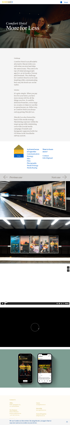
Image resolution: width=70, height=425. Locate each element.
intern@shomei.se (41, 410)
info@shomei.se (40, 415)
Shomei (7, 2)
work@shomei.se (41, 404)
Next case (56, 177)
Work (66, 2)
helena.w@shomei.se (15, 413)
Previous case (16, 177)
